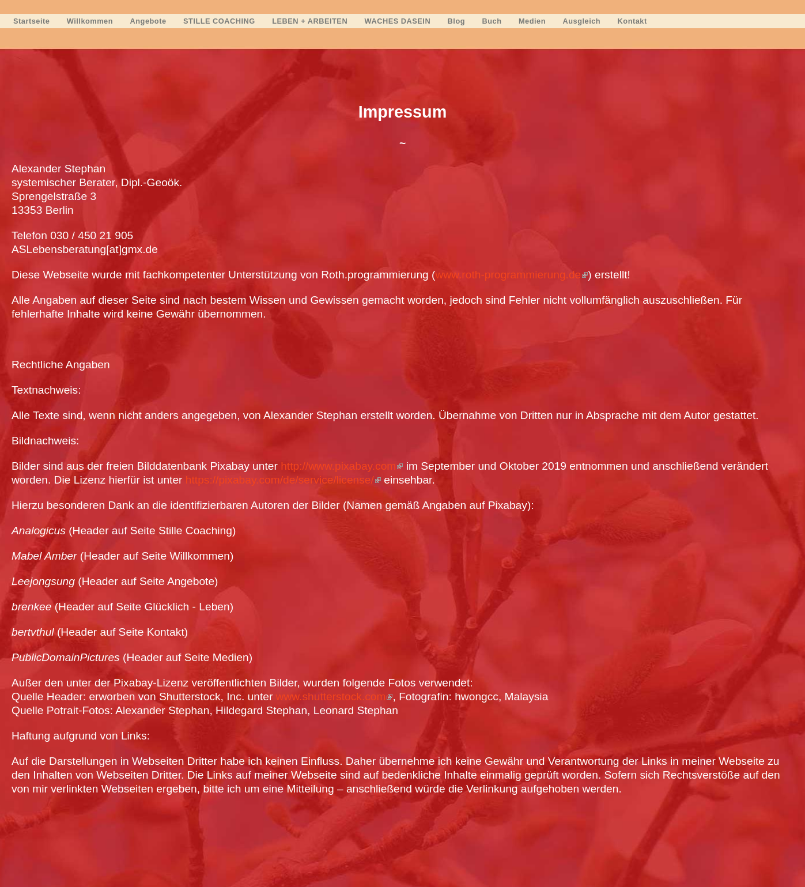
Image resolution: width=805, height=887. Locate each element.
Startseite (31, 21)
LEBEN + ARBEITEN (309, 21)
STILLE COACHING (219, 21)
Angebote (148, 21)
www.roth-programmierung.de (512, 275)
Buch (492, 21)
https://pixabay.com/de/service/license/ (283, 480)
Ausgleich (582, 21)
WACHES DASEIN (398, 21)
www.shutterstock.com (334, 696)
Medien (532, 21)
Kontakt (632, 21)
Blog (456, 21)
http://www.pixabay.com (342, 466)
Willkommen (90, 21)
